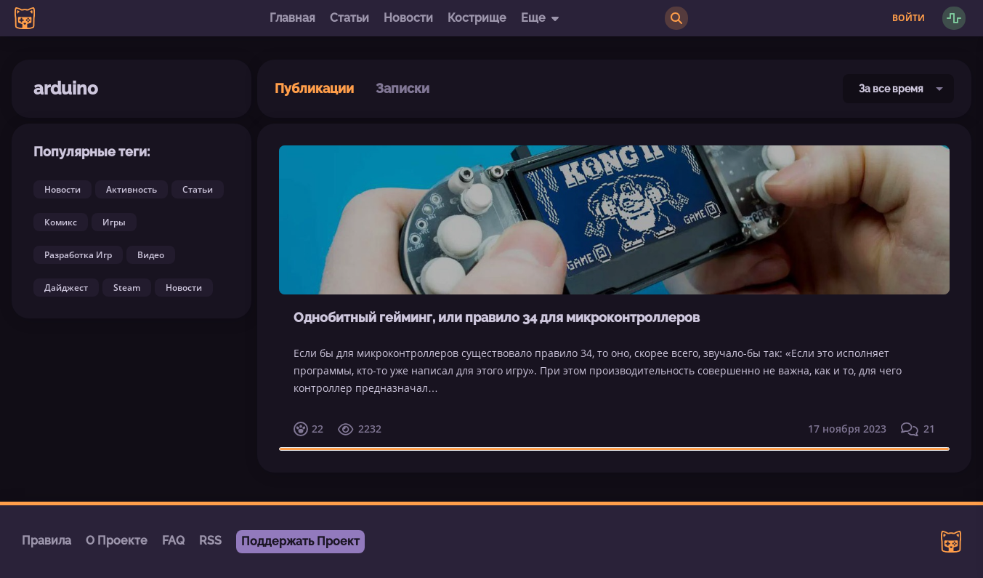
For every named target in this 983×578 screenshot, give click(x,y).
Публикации (314, 88)
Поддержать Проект (300, 541)
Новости (408, 18)
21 (918, 429)
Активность (131, 189)
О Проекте (116, 540)
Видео (150, 255)
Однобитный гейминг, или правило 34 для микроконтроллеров (497, 317)
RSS (210, 540)
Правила (46, 540)
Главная (292, 18)
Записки (402, 88)
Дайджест (66, 287)
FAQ (173, 540)
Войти (908, 18)
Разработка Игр (78, 255)
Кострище (477, 18)
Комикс (60, 222)
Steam (126, 287)
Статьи (349, 18)
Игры (114, 222)
